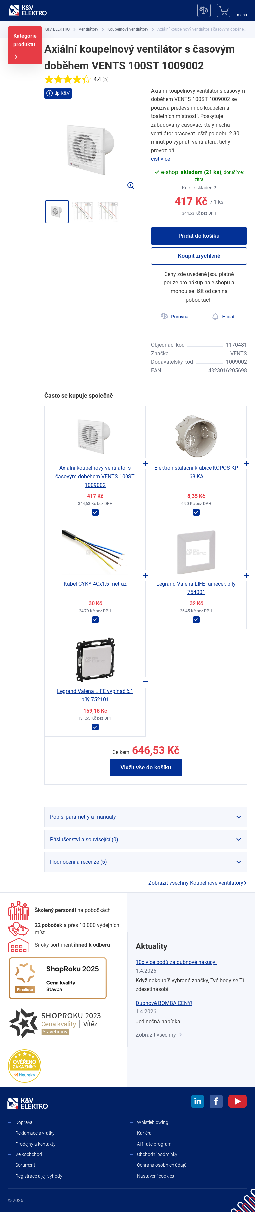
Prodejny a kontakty (35, 1144)
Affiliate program (154, 1144)
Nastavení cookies (155, 1176)
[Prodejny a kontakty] (64, 929)
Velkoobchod (28, 1154)
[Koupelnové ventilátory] (127, 29)
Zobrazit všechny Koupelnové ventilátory (197, 883)
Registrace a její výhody (38, 1176)
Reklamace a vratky (35, 1133)
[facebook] (216, 1102)
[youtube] (237, 1102)
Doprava (24, 1122)
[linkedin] (197, 1102)
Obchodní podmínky (157, 1154)
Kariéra (144, 1133)
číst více (160, 159)
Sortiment (25, 1165)
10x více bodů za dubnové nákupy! (176, 962)
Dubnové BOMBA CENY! (164, 1003)
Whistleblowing (152, 1122)
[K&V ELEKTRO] (27, 10)
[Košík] (223, 10)
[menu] (242, 12)
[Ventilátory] (88, 29)
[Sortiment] (59, 945)
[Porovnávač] (204, 10)
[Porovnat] (175, 316)
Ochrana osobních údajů (162, 1165)
